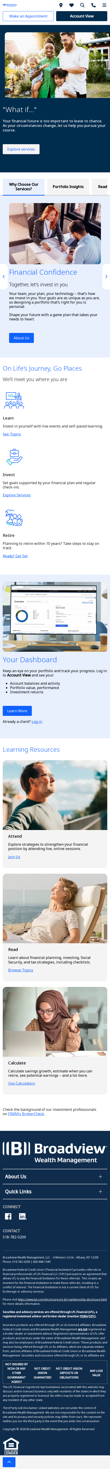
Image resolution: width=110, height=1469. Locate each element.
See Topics (12, 434)
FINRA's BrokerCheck (26, 1113)
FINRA (84, 1316)
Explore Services (17, 495)
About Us (21, 337)
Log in (37, 721)
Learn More (17, 710)
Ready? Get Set (15, 555)
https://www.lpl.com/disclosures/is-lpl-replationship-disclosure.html (62, 1299)
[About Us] (72, 5)
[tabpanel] (55, 276)
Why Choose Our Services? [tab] (23, 186)
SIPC (92, 1316)
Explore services (21, 149)
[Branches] (62, 5)
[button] (28, 16)
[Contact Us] (94, 5)
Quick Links (18, 1191)
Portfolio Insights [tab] (68, 186)
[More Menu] (104, 5)
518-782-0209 (14, 1237)
